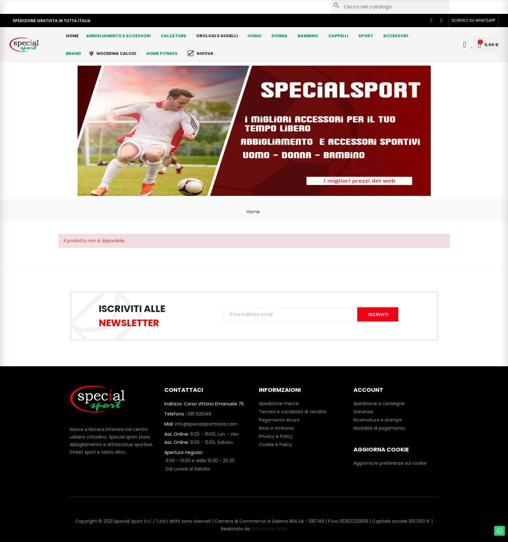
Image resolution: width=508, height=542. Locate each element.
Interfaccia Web (269, 529)
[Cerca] (390, 7)
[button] (473, 20)
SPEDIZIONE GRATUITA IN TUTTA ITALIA (52, 20)
